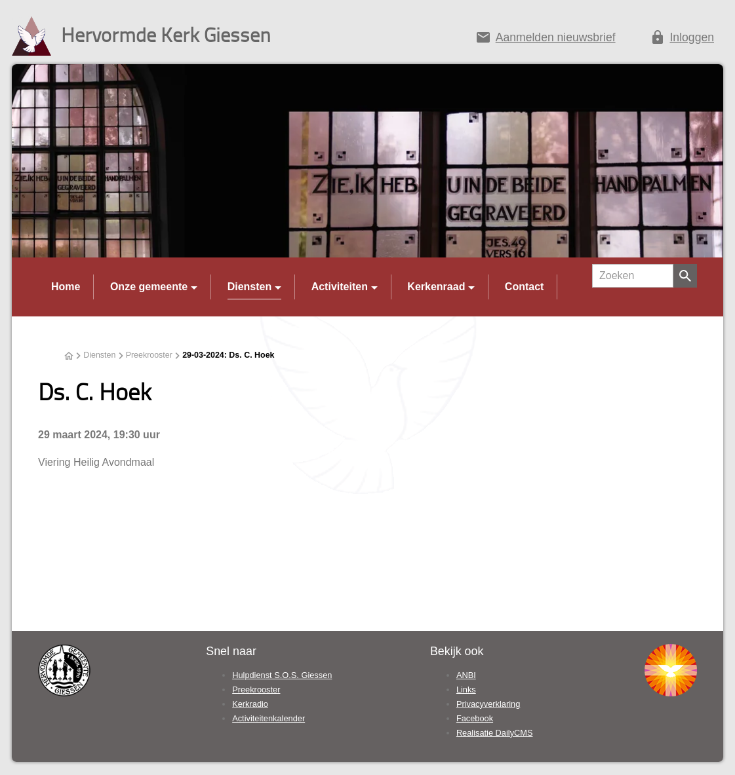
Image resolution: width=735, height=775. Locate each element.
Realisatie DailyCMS (494, 733)
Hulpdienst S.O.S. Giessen (282, 675)
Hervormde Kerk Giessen (166, 34)
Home (65, 286)
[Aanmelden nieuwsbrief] (545, 40)
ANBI (466, 675)
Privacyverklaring (488, 704)
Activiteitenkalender (268, 718)
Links (466, 689)
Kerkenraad (436, 286)
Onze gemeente (149, 286)
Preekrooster (149, 355)
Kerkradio (250, 704)
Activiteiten (339, 286)
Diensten (250, 286)
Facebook (474, 718)
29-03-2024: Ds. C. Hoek (228, 355)
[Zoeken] (632, 276)
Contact (524, 286)
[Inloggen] (682, 40)
